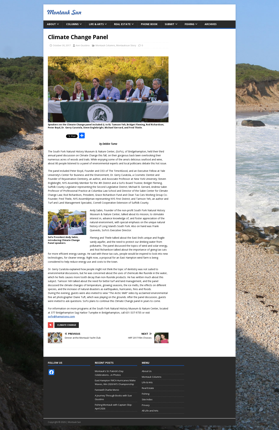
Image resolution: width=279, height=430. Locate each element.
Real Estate (122, 24)
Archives (211, 24)
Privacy (146, 405)
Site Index (147, 399)
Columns (72, 24)
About (51, 24)
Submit (169, 24)
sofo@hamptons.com (61, 316)
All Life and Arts (150, 410)
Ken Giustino (83, 45)
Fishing (189, 24)
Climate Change (66, 325)
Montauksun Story (126, 45)
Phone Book (149, 24)
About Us (147, 371)
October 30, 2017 (62, 45)
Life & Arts (96, 24)
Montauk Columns (105, 45)
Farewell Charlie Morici (107, 389)
